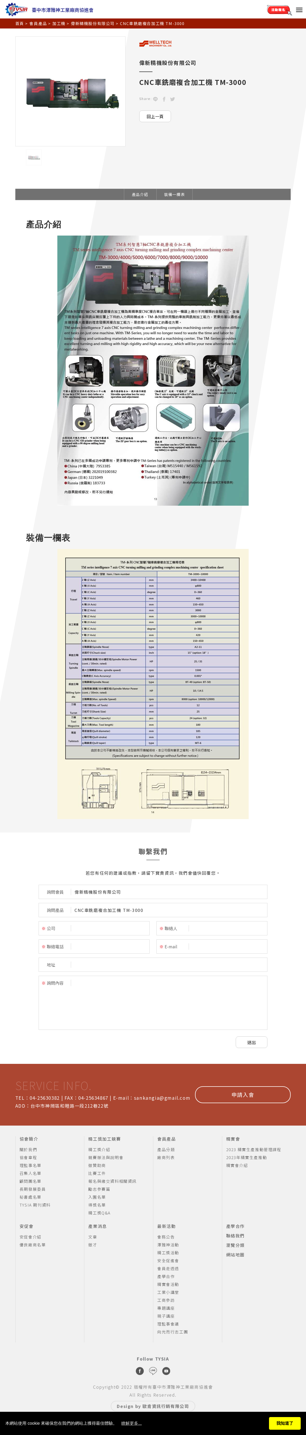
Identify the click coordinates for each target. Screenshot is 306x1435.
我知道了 (284, 1423)
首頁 (19, 23)
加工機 (59, 23)
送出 (251, 1042)
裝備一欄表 (174, 194)
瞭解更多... (131, 1423)
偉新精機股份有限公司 (93, 23)
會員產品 (38, 23)
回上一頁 (155, 116)
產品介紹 (140, 194)
